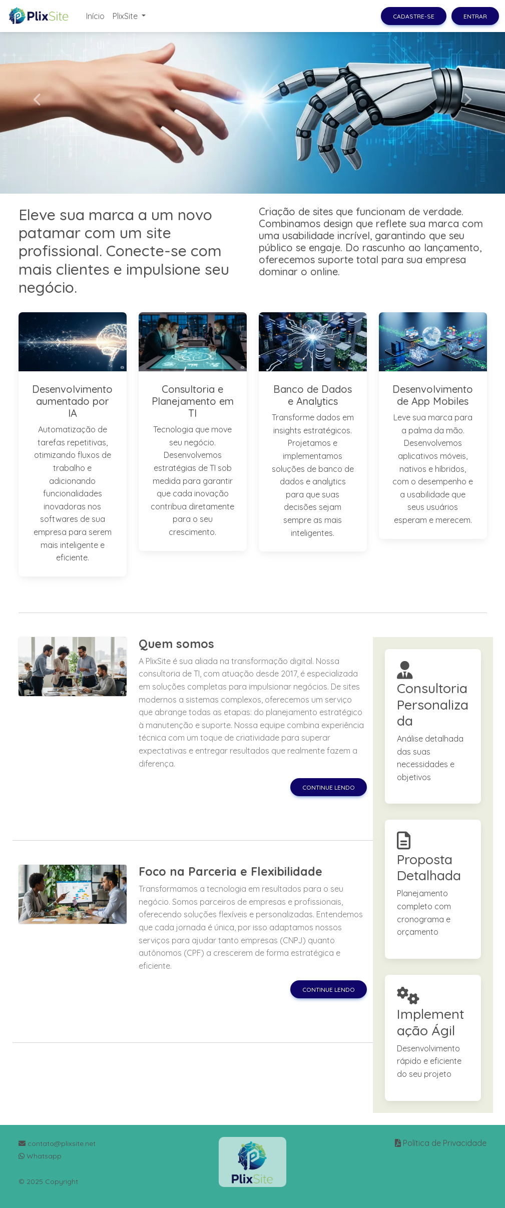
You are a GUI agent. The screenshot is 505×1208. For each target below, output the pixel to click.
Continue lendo (328, 787)
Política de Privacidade (444, 1143)
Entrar (475, 16)
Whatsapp (40, 1155)
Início (95, 16)
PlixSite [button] (126, 16)
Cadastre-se (413, 16)
